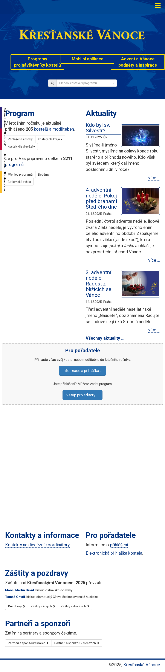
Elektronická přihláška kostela (114, 553)
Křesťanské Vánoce (141, 664)
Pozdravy (16, 606)
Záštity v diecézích (75, 606)
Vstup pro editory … (82, 395)
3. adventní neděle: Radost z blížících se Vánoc (98, 283)
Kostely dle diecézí (21, 146)
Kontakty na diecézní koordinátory (37, 544)
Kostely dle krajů (50, 139)
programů (14, 164)
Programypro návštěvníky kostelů (37, 62)
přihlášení (119, 544)
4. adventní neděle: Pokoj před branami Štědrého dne (101, 198)
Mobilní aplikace (87, 58)
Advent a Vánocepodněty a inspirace (137, 62)
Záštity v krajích (43, 606)
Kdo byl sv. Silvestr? (98, 128)
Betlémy (43, 174)
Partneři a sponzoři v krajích (28, 643)
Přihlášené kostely (20, 139)
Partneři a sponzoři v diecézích (76, 643)
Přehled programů (20, 174)
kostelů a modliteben (54, 129)
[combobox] (87, 83)
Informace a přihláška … (82, 370)
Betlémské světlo (19, 182)
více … (154, 177)
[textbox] (85, 83)
